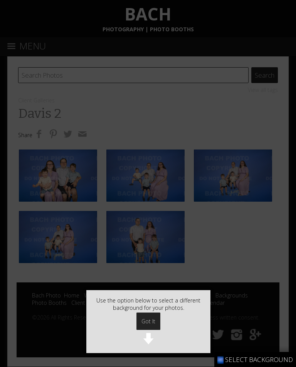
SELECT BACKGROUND (255, 359)
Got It (148, 321)
